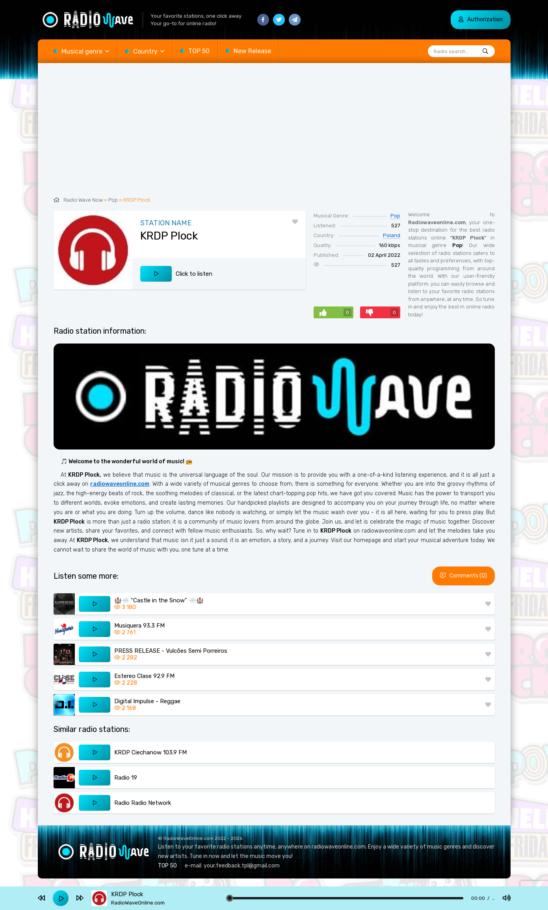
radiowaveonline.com (119, 484)
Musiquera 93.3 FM (139, 625)
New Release (252, 51)
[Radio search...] (485, 51)
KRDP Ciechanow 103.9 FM (150, 752)
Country (145, 51)
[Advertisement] (274, 134)
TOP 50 (199, 51)
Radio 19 (125, 777)
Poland (391, 235)
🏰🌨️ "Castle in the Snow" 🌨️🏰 (159, 600)
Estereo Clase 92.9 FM (144, 676)
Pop (113, 200)
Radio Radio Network (142, 802)
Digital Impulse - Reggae (147, 701)
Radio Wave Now (83, 200)
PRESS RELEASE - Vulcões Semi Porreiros (170, 650)
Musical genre (81, 51)
